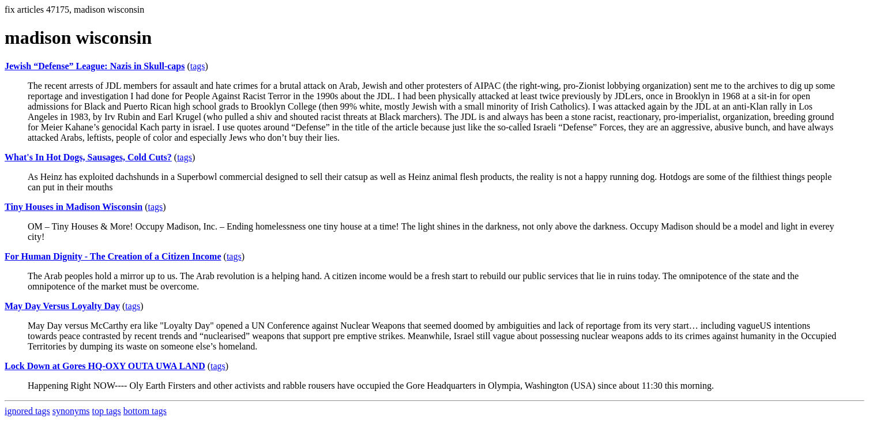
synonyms (71, 411)
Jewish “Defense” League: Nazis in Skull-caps (95, 66)
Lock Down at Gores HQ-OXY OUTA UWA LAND (105, 366)
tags (197, 66)
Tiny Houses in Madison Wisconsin (73, 207)
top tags (106, 411)
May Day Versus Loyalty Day (62, 306)
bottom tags (145, 411)
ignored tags (27, 411)
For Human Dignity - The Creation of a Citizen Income (113, 256)
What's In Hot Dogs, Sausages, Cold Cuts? (88, 157)
